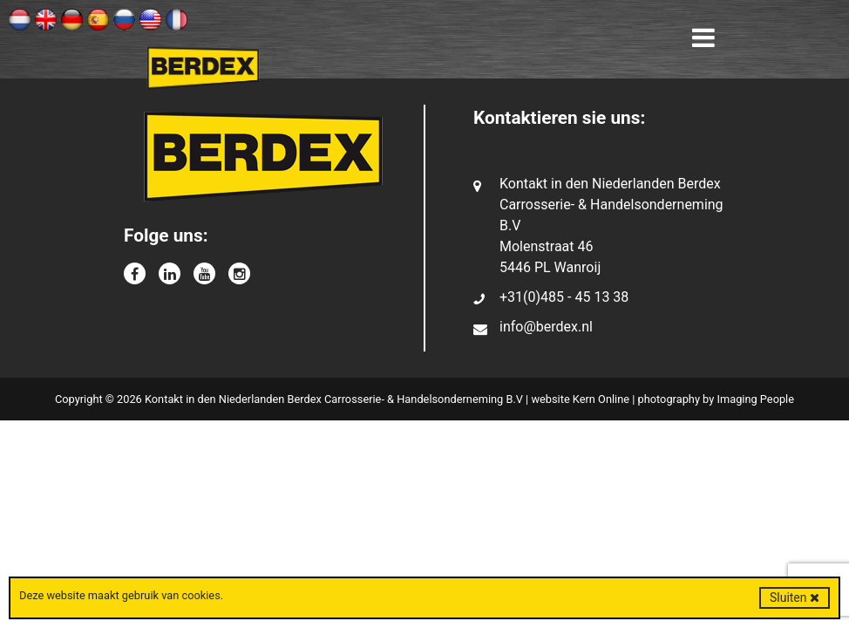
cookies (200, 595)
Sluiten (794, 597)
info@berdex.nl (546, 326)
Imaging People (755, 399)
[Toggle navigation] (703, 38)
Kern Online (601, 399)
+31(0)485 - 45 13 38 (563, 297)
